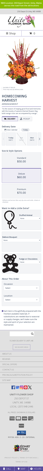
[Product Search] (22, 333)
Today (25, 130)
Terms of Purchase (28, 458)
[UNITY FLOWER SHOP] (21, 27)
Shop (11, 33)
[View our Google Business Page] (17, 388)
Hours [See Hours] (35, 468)
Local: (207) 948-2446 (21, 406)
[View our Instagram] (21, 388)
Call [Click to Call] (7, 468)
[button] (21, 433)
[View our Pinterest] (26, 388)
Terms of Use (22, 462)
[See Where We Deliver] (21, 347)
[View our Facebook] (13, 388)
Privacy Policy (11, 458)
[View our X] (30, 388)
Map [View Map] (21, 468)
